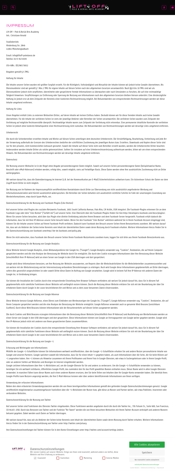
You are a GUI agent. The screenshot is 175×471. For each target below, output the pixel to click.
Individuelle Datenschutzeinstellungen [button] (147, 464)
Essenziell (40, 457)
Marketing (86, 457)
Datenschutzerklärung (148, 467)
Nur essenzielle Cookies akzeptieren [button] (147, 459)
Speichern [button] (147, 452)
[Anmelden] (164, 7)
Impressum (160, 467)
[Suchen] (13, 7)
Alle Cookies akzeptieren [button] (147, 444)
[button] (4, 7)
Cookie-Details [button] (135, 467)
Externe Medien (110, 457)
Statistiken (62, 457)
